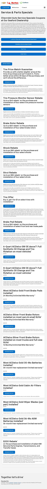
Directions (15, 7)
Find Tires (23, 49)
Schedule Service (9, 82)
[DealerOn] (5, 481)
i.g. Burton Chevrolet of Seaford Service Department (23, 39)
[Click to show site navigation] (44, 8)
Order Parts (23, 54)
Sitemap (16, 482)
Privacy (19, 482)
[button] (5, 7)
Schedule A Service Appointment (23, 44)
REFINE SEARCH (6, 63)
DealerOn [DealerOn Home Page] (11, 482)
